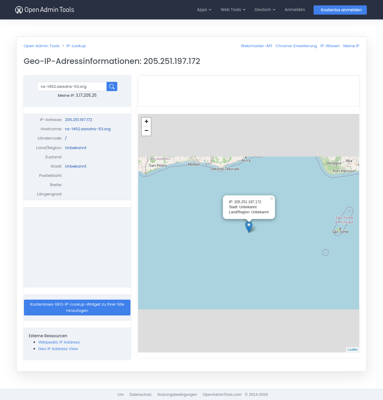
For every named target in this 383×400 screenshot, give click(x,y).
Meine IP (351, 46)
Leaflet (353, 349)
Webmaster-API (256, 46)
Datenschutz (140, 394)
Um (121, 394)
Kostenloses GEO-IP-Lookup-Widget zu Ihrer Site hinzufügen (77, 307)
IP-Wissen (330, 46)
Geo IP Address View (58, 349)
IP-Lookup (76, 46)
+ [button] (146, 122)
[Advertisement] (77, 247)
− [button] (146, 131)
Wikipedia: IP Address (59, 342)
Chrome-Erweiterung (296, 46)
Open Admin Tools (42, 46)
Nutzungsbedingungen (177, 394)
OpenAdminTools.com (222, 394)
